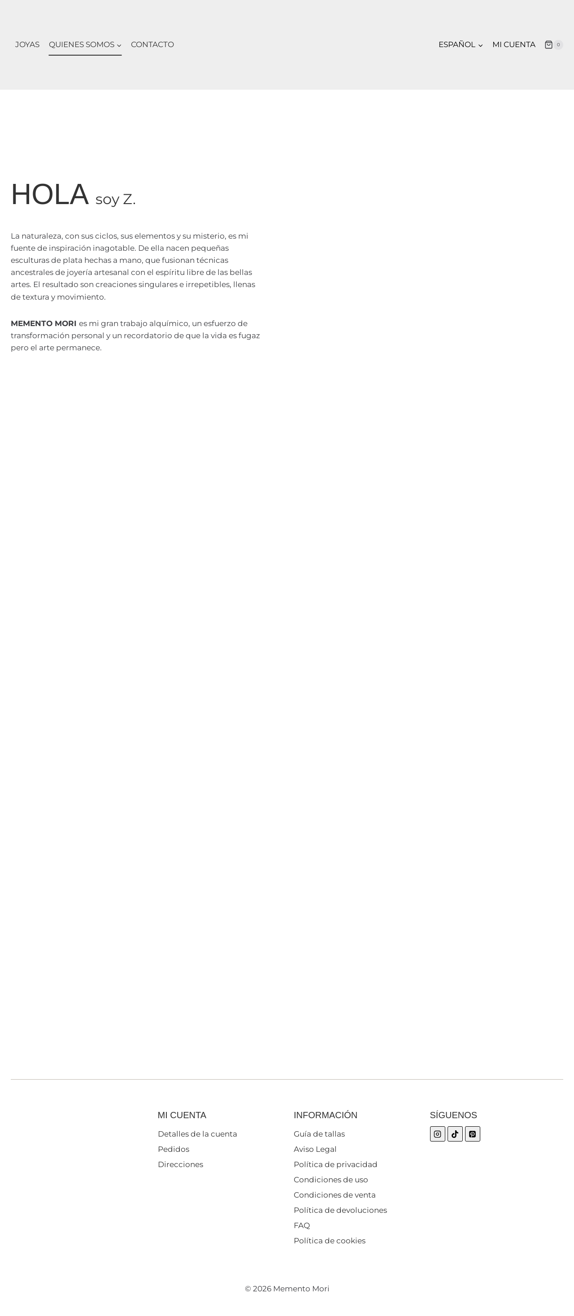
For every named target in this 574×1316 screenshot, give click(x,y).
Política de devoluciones (340, 1210)
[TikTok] (455, 1134)
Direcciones (180, 1164)
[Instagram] (437, 1134)
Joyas (27, 44)
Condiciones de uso (331, 1179)
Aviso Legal (315, 1149)
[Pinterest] (472, 1134)
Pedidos (173, 1149)
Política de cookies (329, 1240)
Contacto (152, 44)
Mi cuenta (513, 44)
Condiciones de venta (335, 1194)
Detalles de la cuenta (197, 1133)
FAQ (302, 1225)
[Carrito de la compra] (553, 45)
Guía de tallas (319, 1133)
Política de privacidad (336, 1164)
